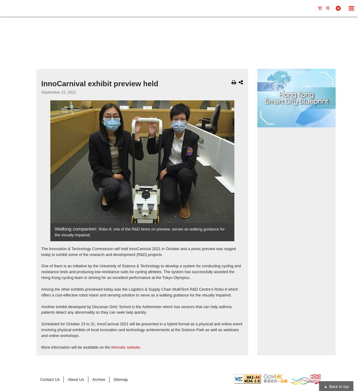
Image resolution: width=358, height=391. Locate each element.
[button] (338, 8)
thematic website (125, 347)
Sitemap (121, 379)
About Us (76, 379)
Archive (98, 379)
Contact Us (50, 379)
